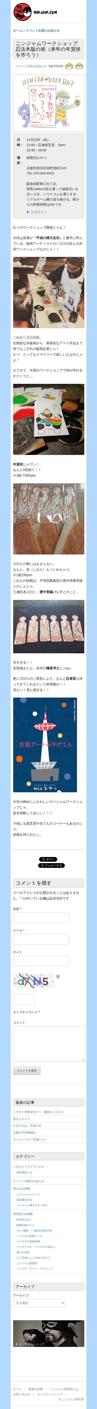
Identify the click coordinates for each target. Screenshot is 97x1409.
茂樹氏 (18, 564)
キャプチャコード (25, 1012)
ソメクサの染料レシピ (30, 1236)
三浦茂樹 (62, 243)
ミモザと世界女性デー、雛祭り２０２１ (38, 1112)
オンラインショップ (50, 1394)
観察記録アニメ (26, 1225)
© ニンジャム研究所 (71, 1399)
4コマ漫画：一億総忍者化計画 (34, 1230)
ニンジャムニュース (28, 1194)
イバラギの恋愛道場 (28, 1241)
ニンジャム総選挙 (27, 1263)
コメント (19, 1022)
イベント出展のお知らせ (31, 66)
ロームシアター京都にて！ (30, 1139)
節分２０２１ (21, 1119)
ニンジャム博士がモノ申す (32, 1205)
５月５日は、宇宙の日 (27, 1125)
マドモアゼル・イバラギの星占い (36, 1246)
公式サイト (39, 212)
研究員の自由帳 (23, 1214)
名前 (17, 909)
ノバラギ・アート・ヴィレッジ (35, 1268)
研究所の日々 (24, 1219)
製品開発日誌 (24, 1199)
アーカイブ (20, 1295)
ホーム (17, 1389)
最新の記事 (36, 1389)
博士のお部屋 (21, 1188)
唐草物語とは (24, 1172)
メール (18, 930)
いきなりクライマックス (28, 1166)
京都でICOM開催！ (25, 1132)
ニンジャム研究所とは (64, 1389)
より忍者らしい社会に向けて (33, 1257)
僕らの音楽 (23, 1252)
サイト (17, 952)
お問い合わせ (21, 1394)
